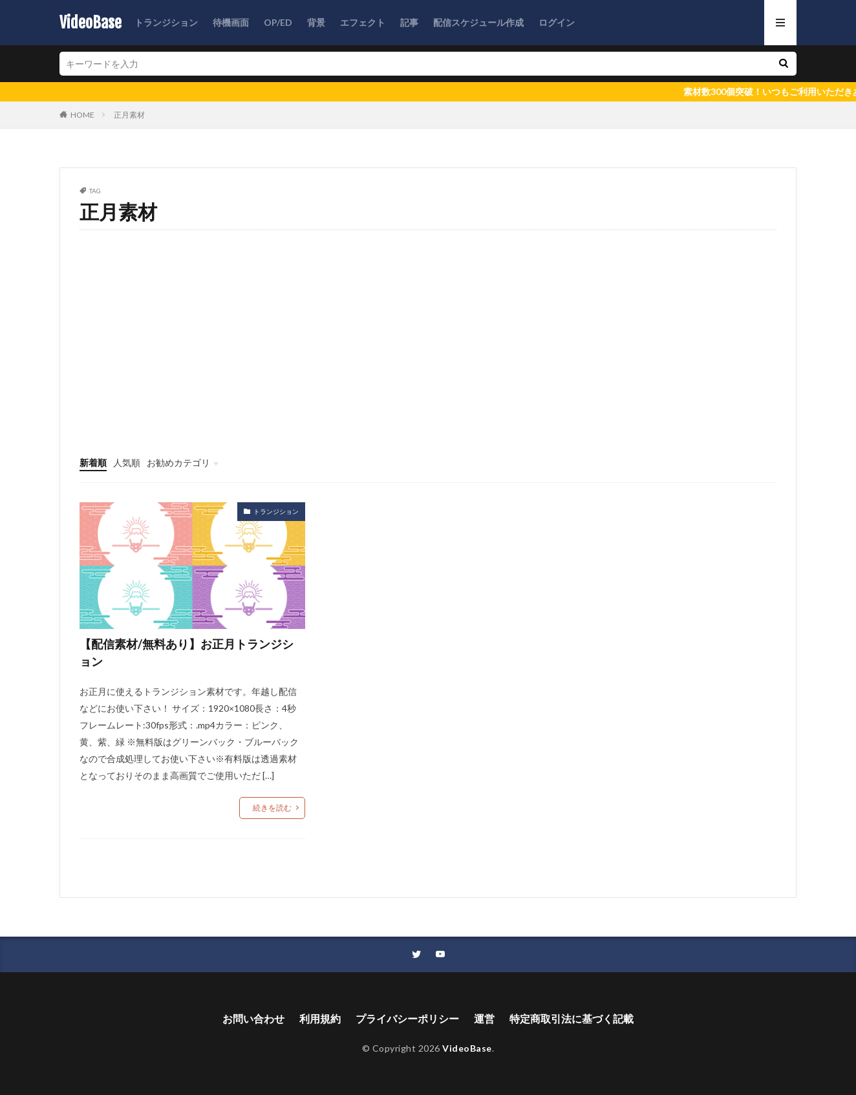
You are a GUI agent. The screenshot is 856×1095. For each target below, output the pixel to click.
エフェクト (362, 22)
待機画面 (231, 22)
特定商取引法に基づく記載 (571, 1018)
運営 (484, 1018)
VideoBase (90, 22)
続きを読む (272, 808)
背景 (316, 22)
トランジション (166, 22)
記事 (409, 22)
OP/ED (278, 22)
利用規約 (320, 1018)
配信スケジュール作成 (478, 22)
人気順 (126, 462)
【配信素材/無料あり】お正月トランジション (187, 652)
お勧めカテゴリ (178, 462)
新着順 (93, 462)
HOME (82, 115)
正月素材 (129, 115)
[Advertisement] (428, 359)
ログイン (557, 22)
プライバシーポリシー (407, 1018)
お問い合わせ (253, 1018)
